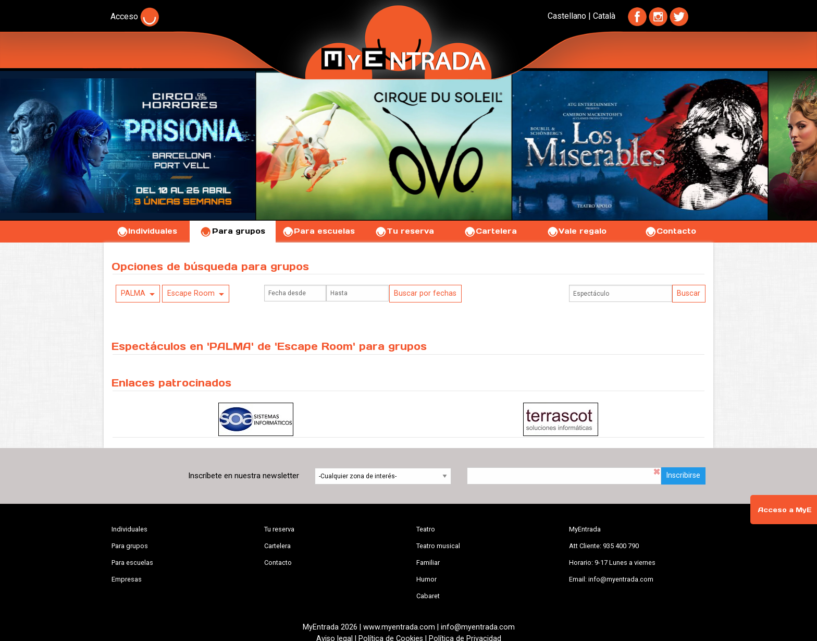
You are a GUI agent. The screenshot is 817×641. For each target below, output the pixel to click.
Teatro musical (438, 546)
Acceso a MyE (784, 509)
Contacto (670, 231)
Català (604, 16)
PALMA (133, 293)
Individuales (146, 231)
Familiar (428, 562)
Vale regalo (576, 231)
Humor (426, 579)
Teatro (425, 529)
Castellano (567, 16)
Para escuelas (318, 231)
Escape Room (191, 293)
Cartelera (490, 231)
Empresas (127, 579)
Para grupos (232, 231)
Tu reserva (404, 231)
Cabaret (428, 596)
